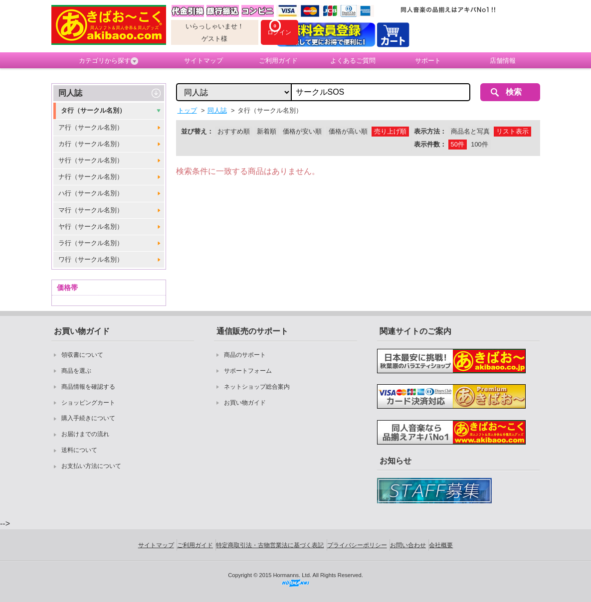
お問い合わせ (408, 545)
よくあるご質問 (353, 60)
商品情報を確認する (88, 386)
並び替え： (197, 131)
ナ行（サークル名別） (90, 176)
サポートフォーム (248, 370)
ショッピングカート (88, 402)
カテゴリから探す (108, 61)
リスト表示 (512, 131)
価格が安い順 (302, 131)
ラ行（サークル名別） (90, 243)
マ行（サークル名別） (90, 210)
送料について (79, 450)
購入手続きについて (88, 418)
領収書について (82, 354)
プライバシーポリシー (357, 545)
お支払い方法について (91, 465)
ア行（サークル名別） (90, 127)
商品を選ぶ (76, 370)
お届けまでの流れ (85, 434)
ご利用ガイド (278, 60)
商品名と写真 (470, 131)
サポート (428, 60)
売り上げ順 (390, 131)
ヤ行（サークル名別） (90, 226)
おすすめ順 (233, 131)
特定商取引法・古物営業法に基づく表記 (270, 545)
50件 (457, 144)
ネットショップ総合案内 (257, 386)
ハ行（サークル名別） (90, 193)
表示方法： (430, 131)
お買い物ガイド (245, 402)
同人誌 (70, 93)
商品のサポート (245, 354)
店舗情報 (503, 60)
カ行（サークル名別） (90, 144)
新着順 (266, 131)
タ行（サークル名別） (93, 110)
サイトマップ (203, 60)
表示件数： (430, 144)
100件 (479, 144)
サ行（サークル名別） (90, 160)
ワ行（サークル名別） (90, 259)
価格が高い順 (348, 131)
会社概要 (441, 545)
